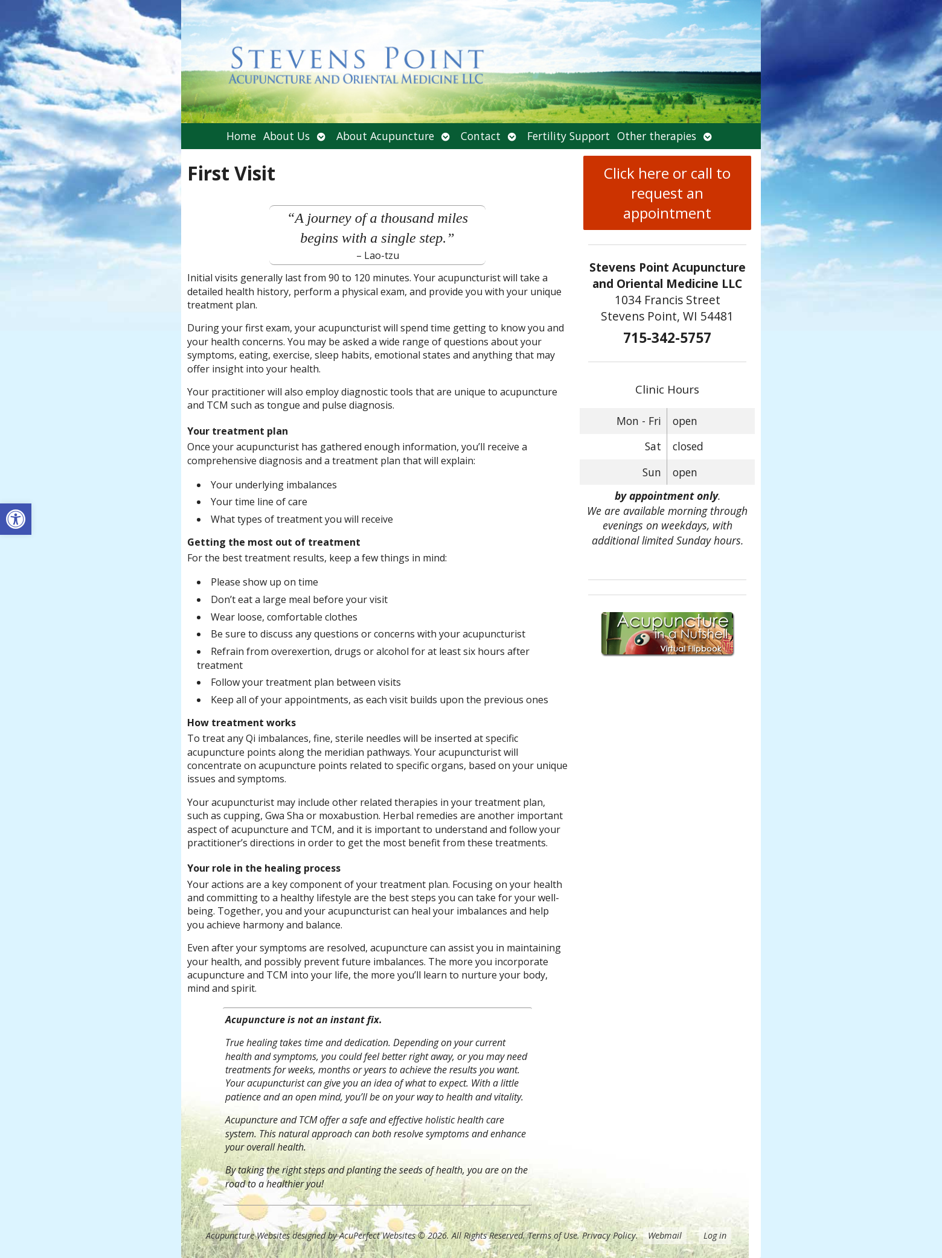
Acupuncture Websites (248, 1235)
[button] (15, 519)
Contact (481, 136)
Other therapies (656, 136)
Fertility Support (568, 136)
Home (241, 136)
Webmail (665, 1235)
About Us (286, 136)
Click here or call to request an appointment (667, 193)
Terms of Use (552, 1235)
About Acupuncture (385, 136)
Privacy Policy (609, 1235)
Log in (714, 1235)
